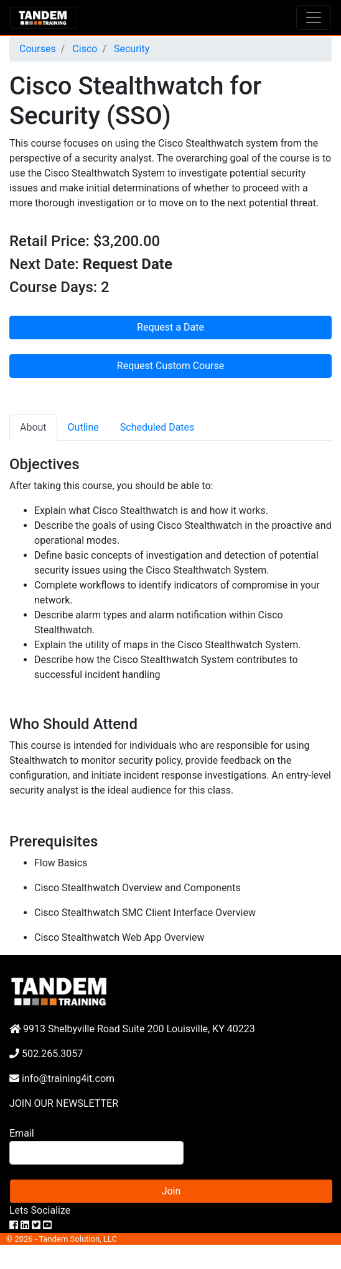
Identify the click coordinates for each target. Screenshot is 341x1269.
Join (171, 1191)
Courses (37, 49)
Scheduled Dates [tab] (157, 427)
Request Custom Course (170, 366)
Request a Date (170, 327)
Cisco (83, 49)
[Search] (96, 1153)
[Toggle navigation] (313, 17)
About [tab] (33, 427)
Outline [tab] (83, 427)
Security (130, 49)
